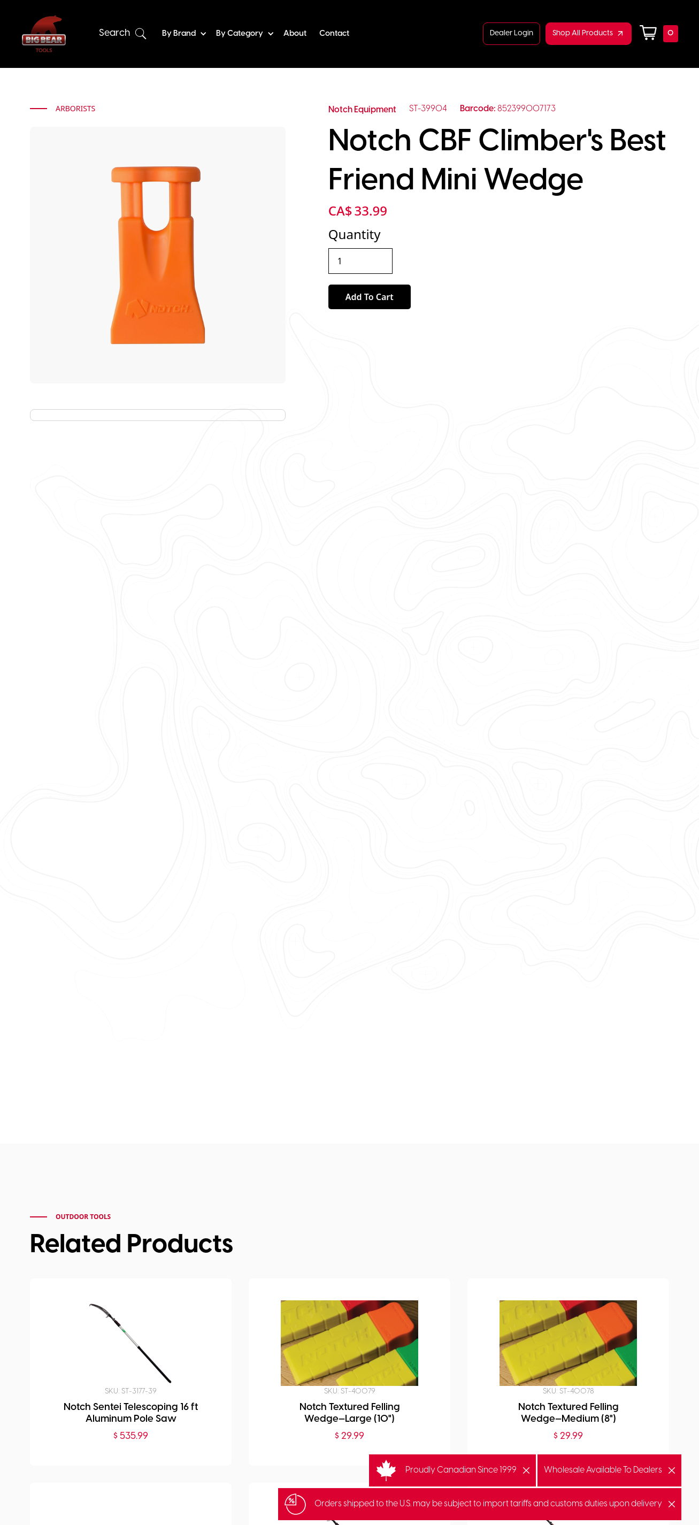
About (294, 33)
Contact (334, 33)
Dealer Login (511, 33)
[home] (44, 34)
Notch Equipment (362, 109)
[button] (123, 33)
